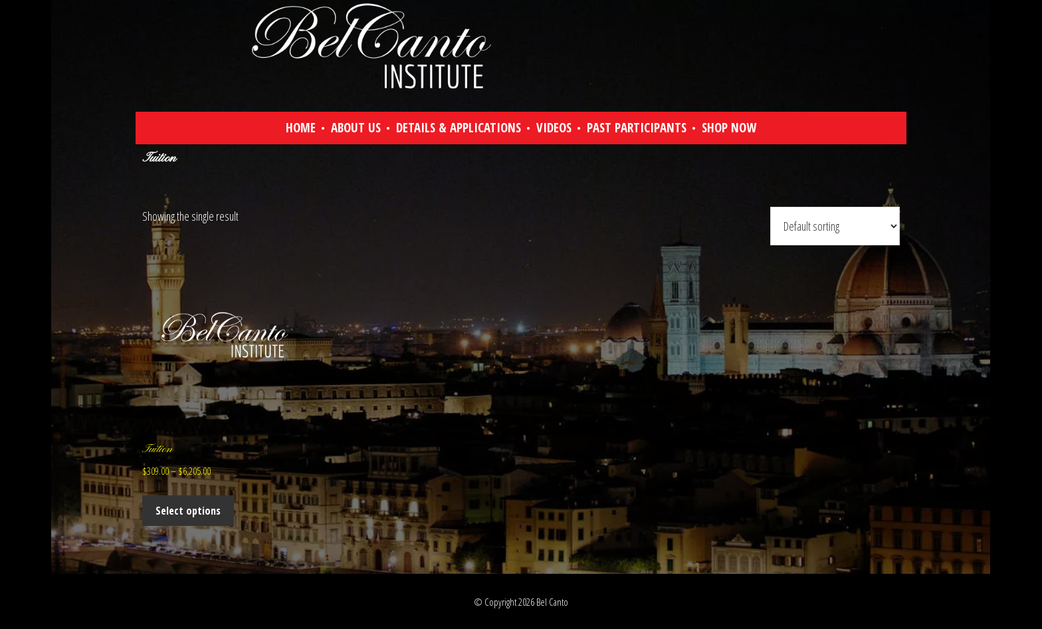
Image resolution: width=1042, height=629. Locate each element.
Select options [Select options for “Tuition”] (188, 510)
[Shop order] (835, 226)
